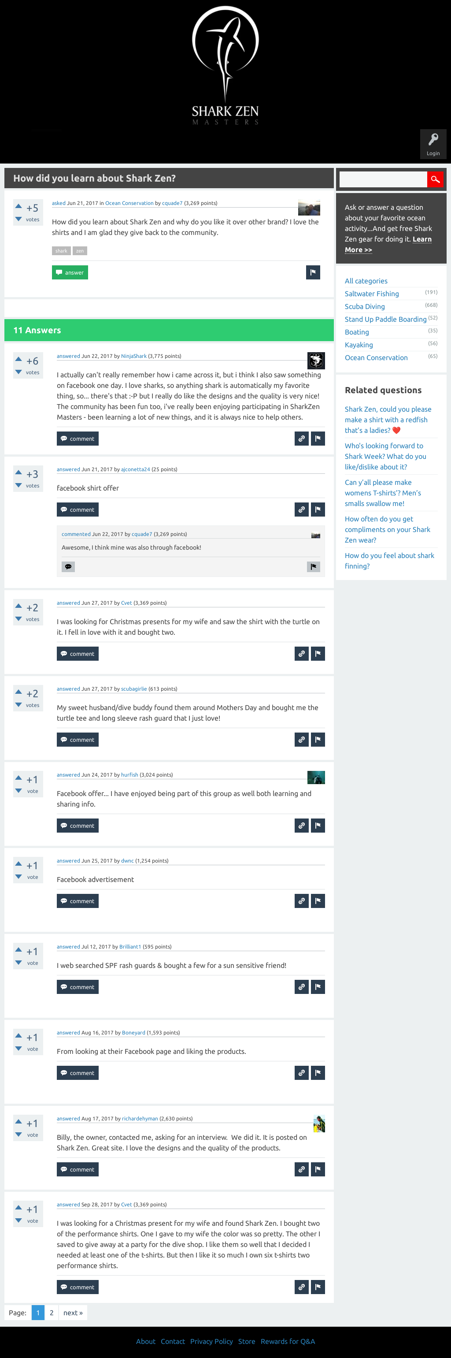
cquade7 (172, 203)
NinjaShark (134, 356)
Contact (173, 1341)
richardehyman (140, 1118)
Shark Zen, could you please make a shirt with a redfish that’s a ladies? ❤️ (388, 419)
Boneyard (133, 1032)
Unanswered (164, 146)
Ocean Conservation (129, 203)
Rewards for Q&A (288, 1341)
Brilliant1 (130, 946)
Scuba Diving (365, 306)
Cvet (126, 603)
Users (225, 146)
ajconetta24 (135, 469)
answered (68, 356)
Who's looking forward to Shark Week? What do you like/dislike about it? (385, 456)
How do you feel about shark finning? (389, 560)
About (299, 146)
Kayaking (359, 345)
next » (73, 1313)
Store (326, 146)
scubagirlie (134, 689)
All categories (366, 281)
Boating (357, 332)
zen (80, 250)
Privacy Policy (211, 1341)
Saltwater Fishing (372, 294)
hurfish (129, 775)
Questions (127, 146)
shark (61, 250)
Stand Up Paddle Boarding (386, 319)
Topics (198, 146)
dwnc (127, 860)
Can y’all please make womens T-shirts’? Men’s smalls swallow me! (383, 492)
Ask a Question (262, 146)
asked (59, 203)
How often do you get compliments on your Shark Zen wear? (387, 529)
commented (76, 534)
